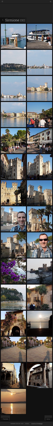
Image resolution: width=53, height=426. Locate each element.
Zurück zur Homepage (37, 423)
